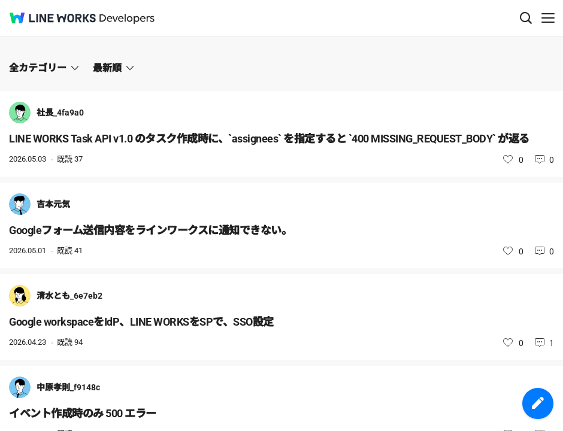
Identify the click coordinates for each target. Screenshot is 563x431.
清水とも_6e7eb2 (69, 296)
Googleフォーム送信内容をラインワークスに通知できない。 (150, 230)
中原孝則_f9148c (68, 387)
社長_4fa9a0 (60, 112)
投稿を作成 (538, 403)
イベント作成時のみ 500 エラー (82, 413)
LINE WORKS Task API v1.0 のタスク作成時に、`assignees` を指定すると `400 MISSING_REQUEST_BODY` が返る (269, 138)
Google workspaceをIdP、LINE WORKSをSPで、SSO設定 (141, 321)
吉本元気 (53, 204)
